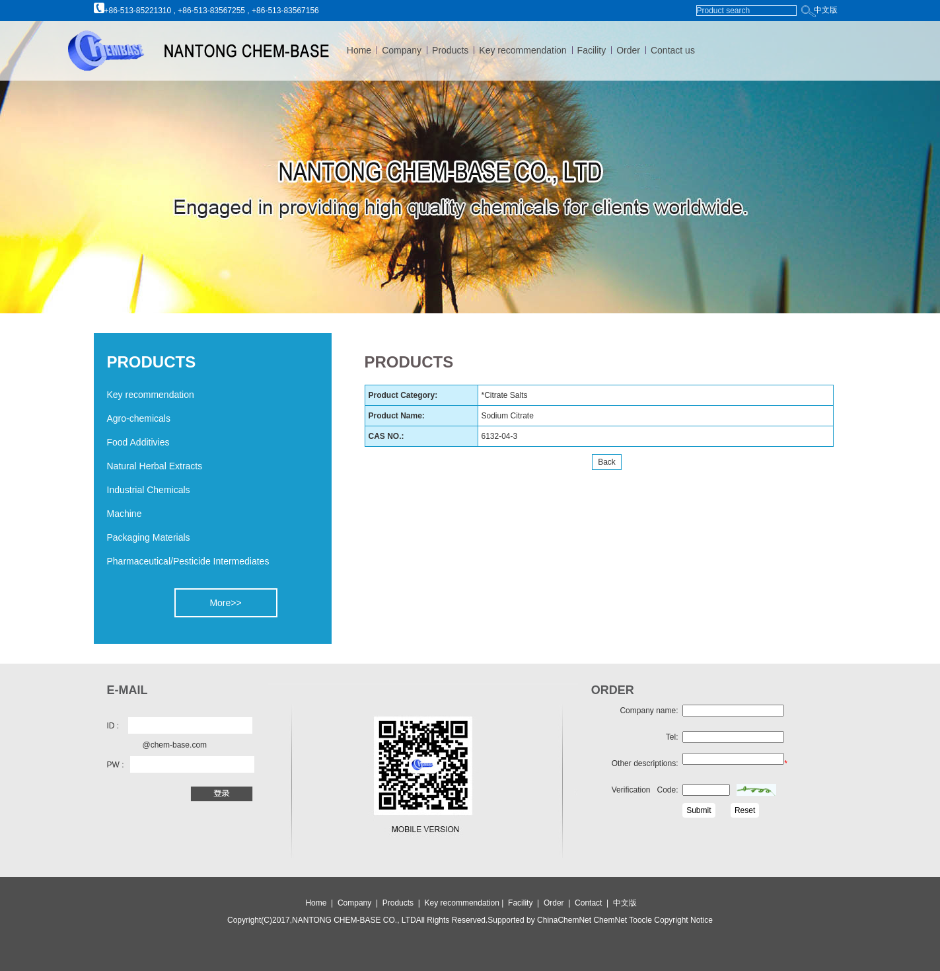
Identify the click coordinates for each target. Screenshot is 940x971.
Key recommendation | (465, 903)
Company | (359, 903)
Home (359, 50)
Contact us (673, 50)
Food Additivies (138, 442)
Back (607, 462)
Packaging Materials (148, 537)
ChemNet (610, 920)
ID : (113, 725)
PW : (115, 764)
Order (628, 50)
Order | (559, 903)
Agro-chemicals (138, 418)
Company (401, 50)
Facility (591, 50)
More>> (225, 603)
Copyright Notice (682, 920)
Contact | (594, 903)
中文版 (826, 10)
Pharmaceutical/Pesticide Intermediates (188, 561)
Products (450, 50)
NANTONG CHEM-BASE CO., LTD (354, 920)
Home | (319, 903)
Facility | (524, 903)
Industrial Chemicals (148, 490)
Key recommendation (522, 50)
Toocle (639, 920)
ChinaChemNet (564, 920)
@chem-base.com (175, 745)
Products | (402, 903)
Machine (124, 513)
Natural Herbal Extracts (155, 466)
